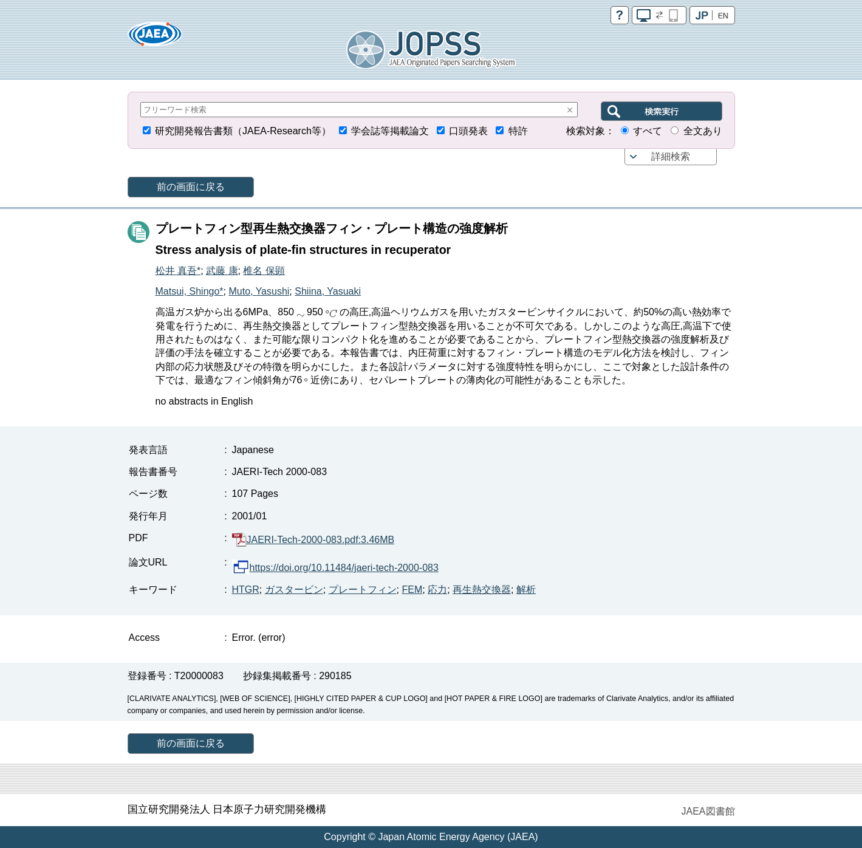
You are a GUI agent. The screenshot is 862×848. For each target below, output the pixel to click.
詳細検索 (670, 156)
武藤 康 (222, 270)
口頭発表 (468, 131)
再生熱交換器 (482, 589)
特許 (518, 131)
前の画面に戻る (191, 187)
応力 (437, 589)
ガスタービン (294, 589)
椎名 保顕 (263, 270)
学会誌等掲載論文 (390, 131)
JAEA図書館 (707, 811)
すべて (647, 131)
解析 (526, 589)
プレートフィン (363, 589)
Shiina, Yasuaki (328, 291)
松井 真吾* (178, 270)
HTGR (245, 589)
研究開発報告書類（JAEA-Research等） (243, 131)
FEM (412, 589)
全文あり (702, 131)
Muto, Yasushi (258, 291)
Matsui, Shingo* (190, 291)
